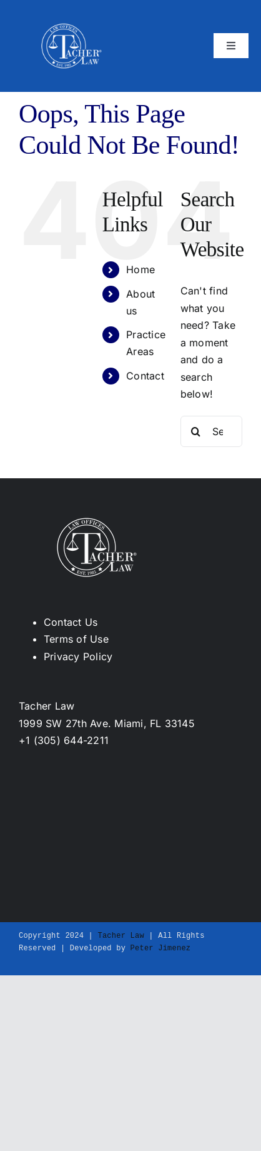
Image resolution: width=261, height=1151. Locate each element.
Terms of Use (76, 639)
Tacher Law (120, 936)
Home (140, 269)
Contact (145, 375)
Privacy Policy (78, 656)
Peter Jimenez (160, 948)
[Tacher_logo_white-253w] (71, 17)
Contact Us (70, 622)
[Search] (196, 431)
